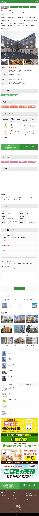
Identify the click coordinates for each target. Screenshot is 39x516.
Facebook (18, 509)
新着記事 (10, 384)
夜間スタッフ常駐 (33, 6)
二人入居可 (20, 6)
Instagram (20, 509)
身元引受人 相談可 (26, 6)
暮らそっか (17, 514)
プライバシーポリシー (21, 511)
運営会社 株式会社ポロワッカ (31, 495)
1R (16, 299)
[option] (19, 45)
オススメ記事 (28, 384)
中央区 (3, 6)
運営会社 (16, 511)
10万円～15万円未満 (4, 8)
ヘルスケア (15, 495)
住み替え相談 (4, 495)
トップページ (12, 511)
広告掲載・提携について (5, 498)
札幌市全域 (7, 6)
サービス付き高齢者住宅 (14, 6)
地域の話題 (15, 498)
